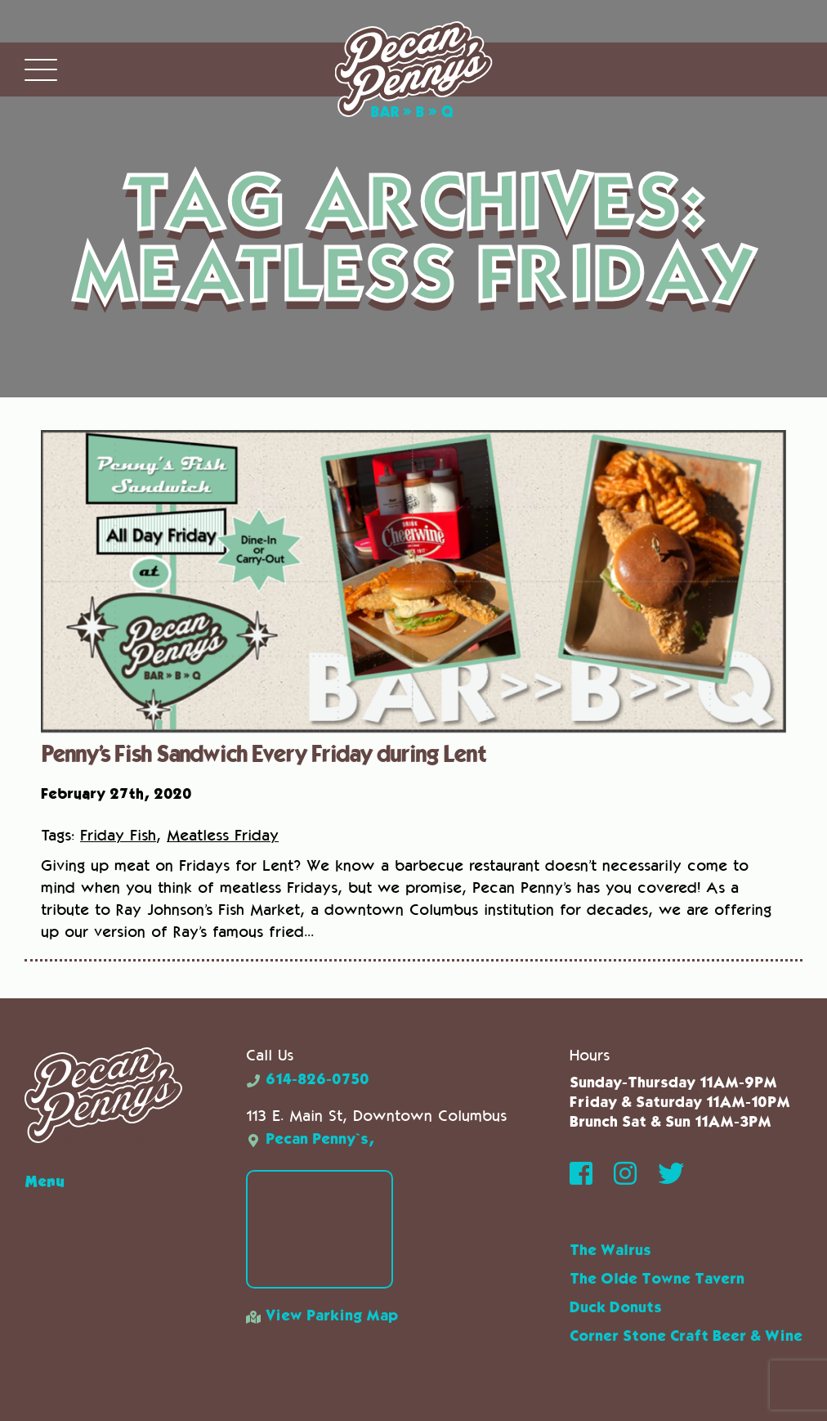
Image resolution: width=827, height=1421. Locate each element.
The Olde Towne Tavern (657, 1279)
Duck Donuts (616, 1308)
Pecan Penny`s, (310, 1139)
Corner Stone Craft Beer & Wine (686, 1336)
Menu (45, 1181)
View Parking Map (322, 1316)
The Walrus (610, 1251)
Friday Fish (118, 835)
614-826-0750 (307, 1080)
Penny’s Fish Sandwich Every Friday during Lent (263, 752)
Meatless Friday (223, 835)
